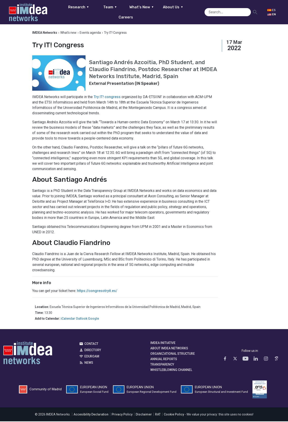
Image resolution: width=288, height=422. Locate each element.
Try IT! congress (107, 98)
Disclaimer (144, 415)
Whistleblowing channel (171, 370)
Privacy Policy (122, 415)
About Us (166, 12)
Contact (91, 344)
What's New (134, 12)
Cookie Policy (174, 415)
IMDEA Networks (27, 354)
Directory (92, 350)
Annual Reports (163, 359)
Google (93, 319)
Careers (197, 12)
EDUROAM (91, 357)
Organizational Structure (172, 354)
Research (71, 12)
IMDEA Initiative (163, 343)
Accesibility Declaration (91, 415)
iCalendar (68, 319)
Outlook (81, 319)
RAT (158, 415)
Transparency (162, 365)
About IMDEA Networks (169, 349)
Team (103, 12)
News (88, 363)
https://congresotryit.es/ (97, 291)
